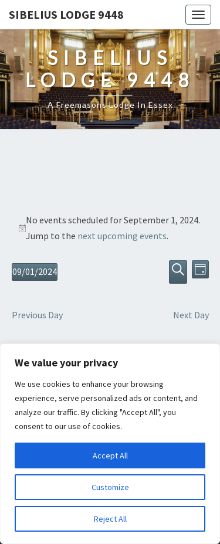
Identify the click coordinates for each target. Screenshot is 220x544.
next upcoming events (122, 236)
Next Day (191, 315)
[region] (110, 444)
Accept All (110, 455)
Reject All (110, 519)
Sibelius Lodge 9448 (66, 14)
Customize (110, 487)
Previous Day (37, 315)
